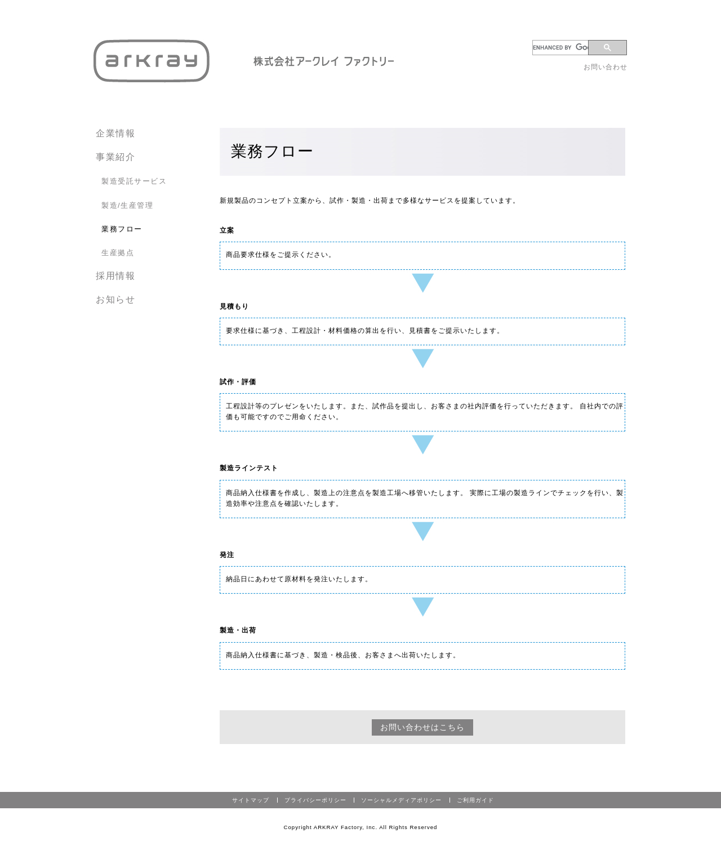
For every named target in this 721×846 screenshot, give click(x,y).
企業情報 (115, 133)
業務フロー (122, 229)
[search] (562, 47)
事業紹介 (115, 157)
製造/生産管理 (127, 205)
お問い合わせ (605, 67)
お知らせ (115, 299)
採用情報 (115, 275)
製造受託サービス (134, 181)
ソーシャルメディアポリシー (401, 800)
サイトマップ (250, 800)
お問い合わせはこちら (422, 727)
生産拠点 (117, 252)
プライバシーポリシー (315, 800)
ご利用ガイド (475, 800)
